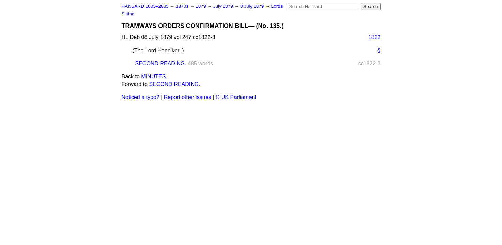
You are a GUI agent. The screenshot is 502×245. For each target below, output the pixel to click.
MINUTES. (154, 76)
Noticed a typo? (140, 97)
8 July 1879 (252, 6)
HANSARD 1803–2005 (145, 6)
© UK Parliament (236, 97)
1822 (374, 37)
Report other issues (187, 97)
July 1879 (223, 6)
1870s (183, 6)
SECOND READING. (160, 63)
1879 (201, 6)
